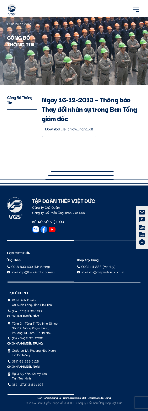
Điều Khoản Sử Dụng (99, 397)
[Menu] (135, 9)
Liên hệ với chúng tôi (49, 397)
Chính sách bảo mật (74, 397)
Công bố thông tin (19, 100)
